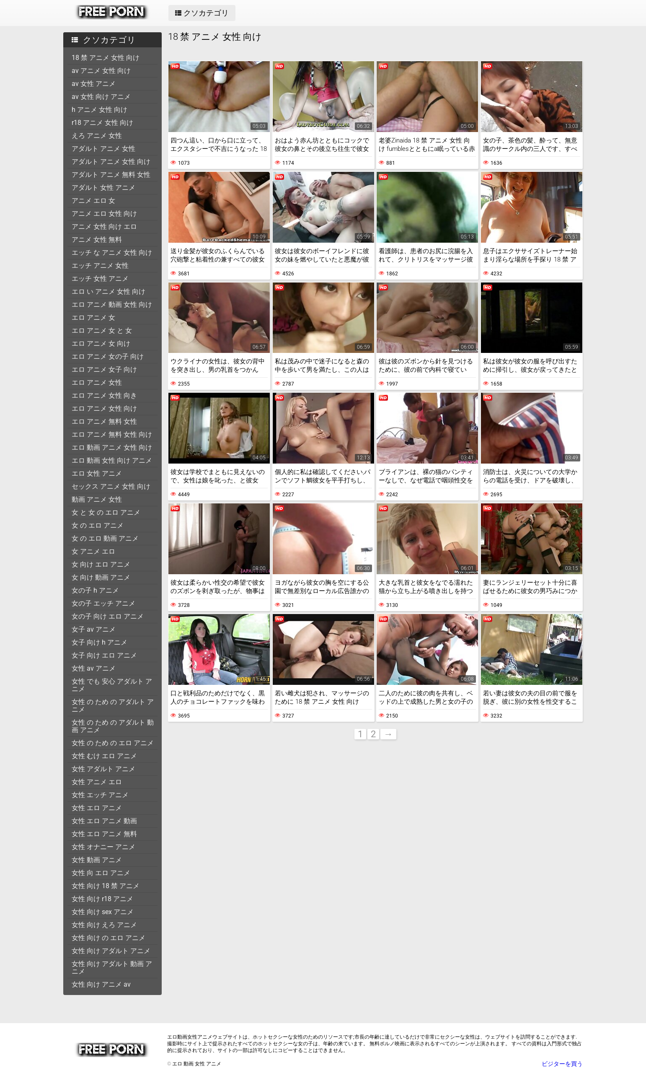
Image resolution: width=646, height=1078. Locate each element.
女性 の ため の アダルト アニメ (113, 705)
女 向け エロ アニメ (101, 564)
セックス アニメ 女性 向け (111, 486)
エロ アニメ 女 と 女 (102, 330)
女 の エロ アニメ (98, 525)
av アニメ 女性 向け (101, 71)
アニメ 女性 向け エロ (104, 227)
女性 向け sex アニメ (103, 912)
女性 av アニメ (94, 668)
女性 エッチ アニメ (100, 795)
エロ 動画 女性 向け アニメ (112, 460)
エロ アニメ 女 (93, 317)
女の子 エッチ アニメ (103, 603)
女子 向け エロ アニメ (104, 655)
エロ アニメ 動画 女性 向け (112, 304)
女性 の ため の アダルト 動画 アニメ (113, 726)
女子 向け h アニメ (99, 642)
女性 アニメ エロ (97, 782)
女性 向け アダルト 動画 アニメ (112, 967)
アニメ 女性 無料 (97, 240)
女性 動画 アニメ (97, 860)
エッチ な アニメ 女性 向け (112, 253)
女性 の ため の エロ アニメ (113, 743)
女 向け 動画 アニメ (101, 577)
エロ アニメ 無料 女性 (104, 421)
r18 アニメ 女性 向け (102, 123)
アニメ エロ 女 (93, 201)
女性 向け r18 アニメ (102, 899)
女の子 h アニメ (95, 590)
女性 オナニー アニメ (103, 847)
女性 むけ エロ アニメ (104, 756)
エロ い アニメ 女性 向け (108, 291)
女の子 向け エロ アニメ (108, 616)
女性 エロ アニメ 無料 (104, 834)
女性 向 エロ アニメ (101, 873)
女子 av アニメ (94, 629)
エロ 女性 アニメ (97, 473)
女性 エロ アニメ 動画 (104, 821)
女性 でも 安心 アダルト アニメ (112, 685)
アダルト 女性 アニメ (103, 188)
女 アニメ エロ (93, 551)
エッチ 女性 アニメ (100, 278)
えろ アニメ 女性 (97, 136)
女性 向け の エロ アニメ (108, 938)
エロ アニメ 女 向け (101, 343)
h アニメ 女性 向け (99, 110)
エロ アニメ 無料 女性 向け (112, 434)
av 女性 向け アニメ (101, 97)
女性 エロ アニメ (97, 808)
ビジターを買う (562, 1063)
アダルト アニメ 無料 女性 (111, 175)
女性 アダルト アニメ (103, 769)
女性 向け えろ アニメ (104, 925)
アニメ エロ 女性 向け (104, 214)
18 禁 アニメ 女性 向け (106, 58)
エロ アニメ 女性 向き (104, 395)
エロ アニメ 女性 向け (104, 408)
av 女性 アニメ (94, 84)
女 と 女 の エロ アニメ (106, 512)
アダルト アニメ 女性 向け (111, 162)
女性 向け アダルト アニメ (111, 951)
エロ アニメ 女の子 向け (108, 356)
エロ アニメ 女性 (97, 382)
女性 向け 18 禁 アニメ (106, 886)
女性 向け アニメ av (101, 984)
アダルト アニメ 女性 (103, 149)
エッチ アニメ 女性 (100, 266)
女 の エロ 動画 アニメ (105, 538)
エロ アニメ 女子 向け (104, 369)
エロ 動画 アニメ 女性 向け (112, 447)
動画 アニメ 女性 (97, 499)
